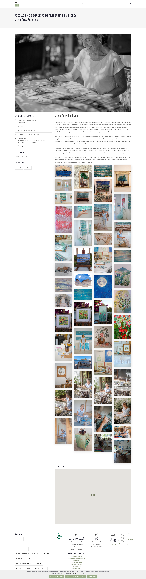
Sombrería (28, 543)
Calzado (29, 558)
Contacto (110, 4)
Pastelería (19, 558)
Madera (19, 538)
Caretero (33, 548)
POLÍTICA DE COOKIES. (77, 573)
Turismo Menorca (76, 556)
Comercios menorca (76, 564)
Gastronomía (76, 568)
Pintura (19, 167)
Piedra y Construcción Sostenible (27, 553)
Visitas (54, 4)
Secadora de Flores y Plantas (36, 568)
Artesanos (45, 4)
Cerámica (28, 538)
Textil (44, 538)
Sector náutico (76, 566)
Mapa (61, 4)
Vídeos (101, 4)
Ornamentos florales (23, 563)
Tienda (128, 4)
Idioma (119, 4)
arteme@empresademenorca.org (113, 544)
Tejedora (19, 568)
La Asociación (71, 4)
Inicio (36, 4)
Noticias (93, 4)
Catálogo (83, 4)
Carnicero (46, 553)
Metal (37, 538)
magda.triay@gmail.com (27, 130)
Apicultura (43, 548)
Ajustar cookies (92, 576)
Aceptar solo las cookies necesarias (75, 576)
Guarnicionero (21, 548)
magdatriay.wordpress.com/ (28, 134)
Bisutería (38, 563)
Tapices (27, 167)
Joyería (19, 543)
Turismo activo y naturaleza (76, 558)
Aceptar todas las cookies (56, 576)
